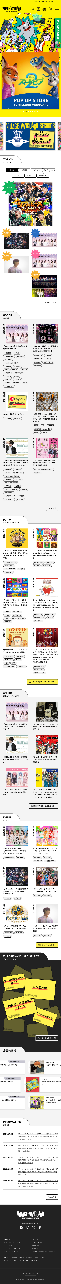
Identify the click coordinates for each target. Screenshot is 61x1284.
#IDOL (16, 376)
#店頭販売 (20, 356)
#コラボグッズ (18, 373)
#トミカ (7, 615)
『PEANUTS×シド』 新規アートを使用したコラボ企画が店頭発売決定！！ (45, 726)
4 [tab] (30, 111)
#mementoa (9, 386)
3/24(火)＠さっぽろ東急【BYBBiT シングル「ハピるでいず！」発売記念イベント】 (15, 851)
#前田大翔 (17, 470)
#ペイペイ (17, 418)
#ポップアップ (9, 566)
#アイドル (8, 376)
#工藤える (37, 473)
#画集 (36, 432)
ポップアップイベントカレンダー (44, 682)
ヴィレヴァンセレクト (12, 1248)
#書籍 (36, 426)
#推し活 (14, 370)
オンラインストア (10, 1251)
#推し (6, 370)
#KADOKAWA (9, 666)
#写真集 (7, 383)
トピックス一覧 (50, 303)
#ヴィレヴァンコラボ (11, 363)
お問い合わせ (35, 1261)
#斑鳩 (43, 432)
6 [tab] (34, 111)
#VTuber (37, 362)
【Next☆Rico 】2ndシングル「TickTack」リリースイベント (45, 890)
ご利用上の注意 (39, 1258)
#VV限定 (7, 373)
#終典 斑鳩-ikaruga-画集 (42, 429)
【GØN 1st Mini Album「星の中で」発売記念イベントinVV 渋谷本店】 (45, 928)
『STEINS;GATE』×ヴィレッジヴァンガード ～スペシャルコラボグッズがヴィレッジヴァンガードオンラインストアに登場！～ (45, 793)
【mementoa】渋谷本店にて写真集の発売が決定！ (15, 347)
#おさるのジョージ (10, 562)
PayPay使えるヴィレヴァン (13, 414)
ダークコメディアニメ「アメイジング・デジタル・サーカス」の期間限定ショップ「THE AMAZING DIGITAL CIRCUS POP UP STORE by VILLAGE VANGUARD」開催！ (45, 656)
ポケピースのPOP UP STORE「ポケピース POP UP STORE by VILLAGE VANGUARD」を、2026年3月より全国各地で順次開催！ (45, 605)
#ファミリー (8, 572)
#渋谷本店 (23, 370)
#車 (13, 618)
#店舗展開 (8, 353)
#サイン (17, 353)
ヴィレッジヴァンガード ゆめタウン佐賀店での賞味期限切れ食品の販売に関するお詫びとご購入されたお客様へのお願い (38, 1172)
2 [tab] (26, 111)
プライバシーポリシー (11, 1261)
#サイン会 (8, 380)
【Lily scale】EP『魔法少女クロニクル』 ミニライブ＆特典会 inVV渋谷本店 (15, 891)
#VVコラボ (8, 360)
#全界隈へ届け (9, 356)
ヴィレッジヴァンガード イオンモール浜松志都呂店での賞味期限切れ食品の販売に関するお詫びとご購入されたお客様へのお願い (38, 1183)
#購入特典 (8, 366)
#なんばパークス (10, 496)
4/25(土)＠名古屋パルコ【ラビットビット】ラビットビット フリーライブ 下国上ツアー (45, 851)
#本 (42, 426)
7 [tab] (37, 111)
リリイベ (37, 170)
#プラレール (17, 615)
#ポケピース (38, 614)
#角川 (14, 663)
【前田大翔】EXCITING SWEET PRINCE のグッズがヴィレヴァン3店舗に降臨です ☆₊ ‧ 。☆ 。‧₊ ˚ (15, 463)
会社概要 (29, 1258)
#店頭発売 (17, 366)
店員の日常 (42, 176)
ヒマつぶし (30, 176)
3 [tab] (28, 111)
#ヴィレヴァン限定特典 (12, 476)
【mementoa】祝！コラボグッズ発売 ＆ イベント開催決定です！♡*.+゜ (15, 726)
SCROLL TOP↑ (31, 1273)
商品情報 (24, 170)
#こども (20, 569)
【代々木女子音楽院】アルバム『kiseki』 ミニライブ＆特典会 (15, 927)
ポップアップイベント (49, 171)
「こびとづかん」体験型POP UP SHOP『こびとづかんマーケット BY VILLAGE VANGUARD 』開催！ (45, 554)
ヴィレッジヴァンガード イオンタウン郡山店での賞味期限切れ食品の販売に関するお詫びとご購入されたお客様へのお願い (38, 1148)
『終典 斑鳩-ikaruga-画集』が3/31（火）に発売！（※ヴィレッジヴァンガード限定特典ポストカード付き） (45, 418)
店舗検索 (35, 1248)
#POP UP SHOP (10, 569)
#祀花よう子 (38, 359)
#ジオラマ (21, 618)
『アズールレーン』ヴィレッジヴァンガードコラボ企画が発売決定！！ (15, 792)
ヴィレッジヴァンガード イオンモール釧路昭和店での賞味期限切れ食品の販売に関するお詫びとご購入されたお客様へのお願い (38, 1137)
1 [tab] (23, 111)
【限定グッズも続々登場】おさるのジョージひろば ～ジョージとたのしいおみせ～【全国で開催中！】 (15, 554)
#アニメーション (39, 673)
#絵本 (6, 663)
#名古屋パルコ (9, 493)
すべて (12, 170)
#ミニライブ (38, 861)
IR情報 (21, 1258)
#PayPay (8, 418)
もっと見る (52, 508)
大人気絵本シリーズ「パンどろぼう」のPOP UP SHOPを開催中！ (15, 651)
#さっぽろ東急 (9, 858)
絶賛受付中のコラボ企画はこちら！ (43, 806)
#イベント (50, 562)
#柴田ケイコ (21, 666)
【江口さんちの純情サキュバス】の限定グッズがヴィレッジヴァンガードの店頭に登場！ (45, 463)
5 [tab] (32, 111)
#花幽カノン (38, 356)
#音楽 (47, 359)
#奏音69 (48, 356)
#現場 (25, 383)
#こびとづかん (38, 562)
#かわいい (17, 380)
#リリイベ (20, 858)
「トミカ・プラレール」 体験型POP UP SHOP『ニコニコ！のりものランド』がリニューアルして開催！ (15, 604)
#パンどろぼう (9, 656)
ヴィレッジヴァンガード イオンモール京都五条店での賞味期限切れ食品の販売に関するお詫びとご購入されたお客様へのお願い (38, 1160)
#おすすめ (16, 383)
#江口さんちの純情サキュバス (43, 470)
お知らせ (6, 1258)
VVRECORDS (18, 176)
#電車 (6, 618)
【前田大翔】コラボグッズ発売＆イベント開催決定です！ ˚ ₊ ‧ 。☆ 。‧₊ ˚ (15, 759)
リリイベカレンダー (49, 945)
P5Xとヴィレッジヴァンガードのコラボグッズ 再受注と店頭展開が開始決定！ (45, 759)
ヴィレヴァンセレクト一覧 (46, 1038)
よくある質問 (24, 1261)
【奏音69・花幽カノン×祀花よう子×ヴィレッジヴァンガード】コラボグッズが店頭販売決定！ (45, 348)
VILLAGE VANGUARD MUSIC (43, 1251)
